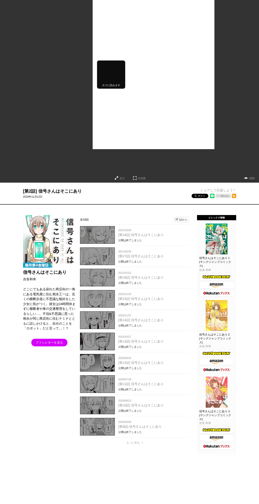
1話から (183, 219)
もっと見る (133, 442)
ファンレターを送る (49, 342)
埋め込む (225, 196)
